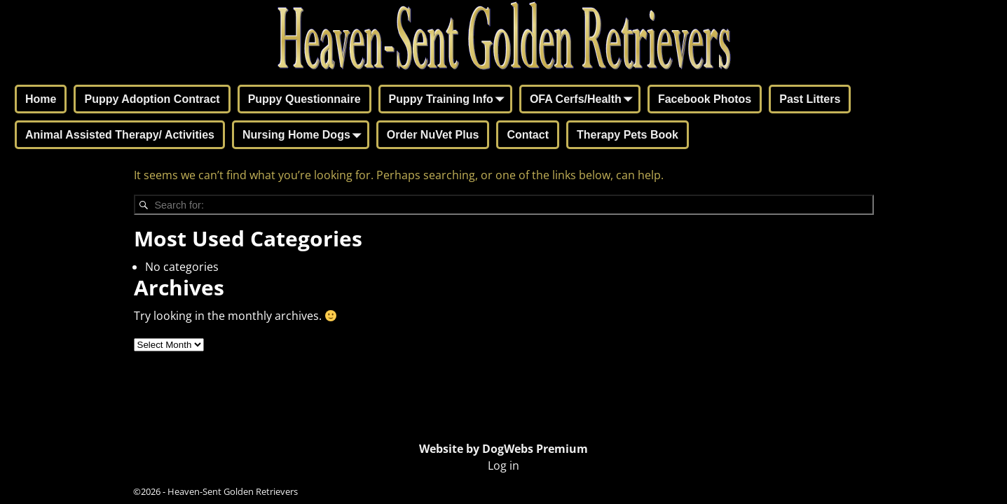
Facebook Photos (704, 99)
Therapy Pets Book (627, 135)
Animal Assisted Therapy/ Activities (119, 135)
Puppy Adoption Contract (151, 99)
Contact (528, 135)
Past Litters (809, 99)
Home (40, 99)
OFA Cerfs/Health (584, 100)
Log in (503, 465)
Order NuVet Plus (433, 135)
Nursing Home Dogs (304, 135)
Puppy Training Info (449, 100)
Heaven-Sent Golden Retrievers (232, 491)
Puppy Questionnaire (304, 99)
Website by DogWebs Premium (503, 448)
